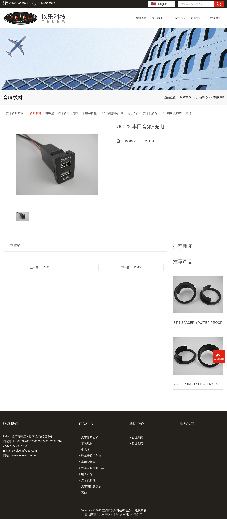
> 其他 (83, 492)
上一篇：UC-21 (39, 267)
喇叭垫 (49, 113)
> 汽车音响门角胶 (90, 455)
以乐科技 (104, 514)
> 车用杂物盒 (87, 461)
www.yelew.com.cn (24, 455)
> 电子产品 (86, 474)
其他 (188, 113)
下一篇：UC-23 (131, 267)
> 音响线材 (86, 443)
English (161, 4)
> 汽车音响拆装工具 (91, 468)
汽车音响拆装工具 (112, 113)
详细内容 (15, 245)
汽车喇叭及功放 (172, 113)
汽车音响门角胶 (68, 113)
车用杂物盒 (89, 113)
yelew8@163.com (25, 450)
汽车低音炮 (150, 113)
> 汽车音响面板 (88, 437)
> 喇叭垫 (84, 449)
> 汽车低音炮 (87, 480)
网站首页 (185, 97)
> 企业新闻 (136, 437)
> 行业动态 (136, 443)
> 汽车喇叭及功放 (90, 486)
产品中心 (202, 97)
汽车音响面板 (14, 113)
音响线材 (218, 97)
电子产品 (133, 113)
